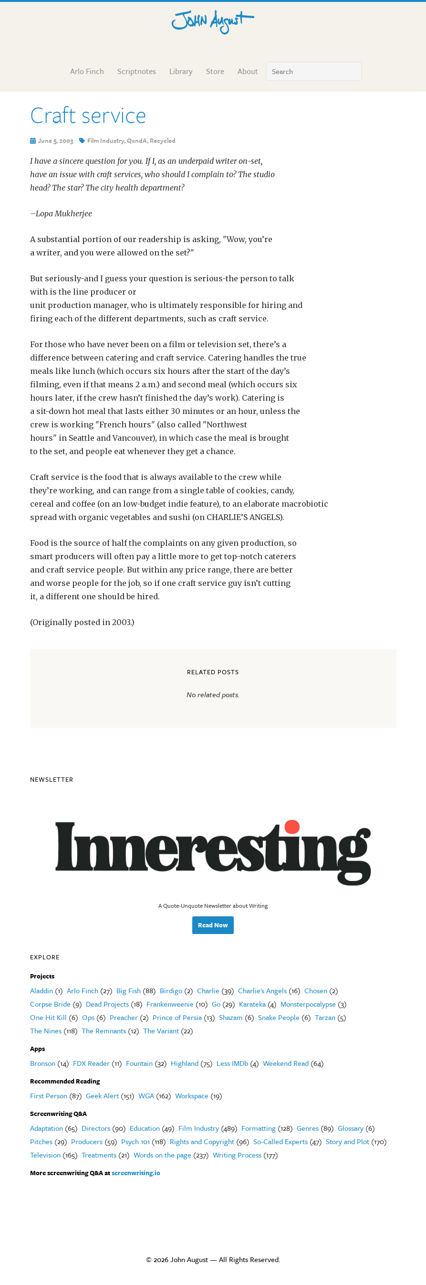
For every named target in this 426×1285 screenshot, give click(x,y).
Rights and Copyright (202, 1141)
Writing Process (237, 1154)
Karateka (252, 1003)
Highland (184, 1063)
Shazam (231, 1017)
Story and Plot (347, 1141)
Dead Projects (107, 1003)
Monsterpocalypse (308, 1003)
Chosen (315, 990)
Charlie (208, 990)
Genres (308, 1128)
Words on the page (162, 1154)
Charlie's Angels (262, 990)
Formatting (258, 1128)
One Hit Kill (48, 1017)
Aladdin (41, 990)
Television (45, 1154)
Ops (88, 1017)
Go (216, 1003)
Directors (96, 1128)
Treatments (99, 1154)
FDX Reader (91, 1063)
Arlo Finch (82, 990)
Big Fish (128, 990)
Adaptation (46, 1128)
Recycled (163, 140)
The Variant (161, 1030)
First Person (48, 1095)
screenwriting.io (136, 1173)
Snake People (279, 1017)
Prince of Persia (177, 1017)
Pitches (41, 1141)
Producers (87, 1141)
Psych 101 (135, 1141)
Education (145, 1128)
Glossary (351, 1128)
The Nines (46, 1030)
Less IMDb (232, 1063)
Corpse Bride (50, 1003)
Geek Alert (102, 1095)
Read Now (213, 925)
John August (213, 20)
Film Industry (105, 140)
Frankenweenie (170, 1003)
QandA (137, 140)
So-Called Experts (280, 1141)
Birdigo (171, 990)
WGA (146, 1095)
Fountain (139, 1063)
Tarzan (325, 1017)
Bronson (42, 1063)
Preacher (124, 1017)
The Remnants (104, 1030)
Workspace (191, 1095)
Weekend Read (286, 1063)
